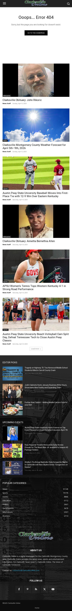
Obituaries (6, 96)
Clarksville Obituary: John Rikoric (22, 100)
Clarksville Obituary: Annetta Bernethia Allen (29, 241)
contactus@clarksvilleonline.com (25, 570)
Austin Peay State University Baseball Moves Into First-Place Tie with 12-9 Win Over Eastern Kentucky (35, 194)
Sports (5, 189)
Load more (36, 349)
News (5, 140)
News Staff (7, 103)
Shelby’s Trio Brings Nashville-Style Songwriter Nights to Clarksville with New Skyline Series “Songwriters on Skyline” (46, 464)
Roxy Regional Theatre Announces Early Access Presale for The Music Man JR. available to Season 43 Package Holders (46, 447)
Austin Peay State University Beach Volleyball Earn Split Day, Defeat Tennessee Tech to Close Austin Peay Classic (36, 337)
